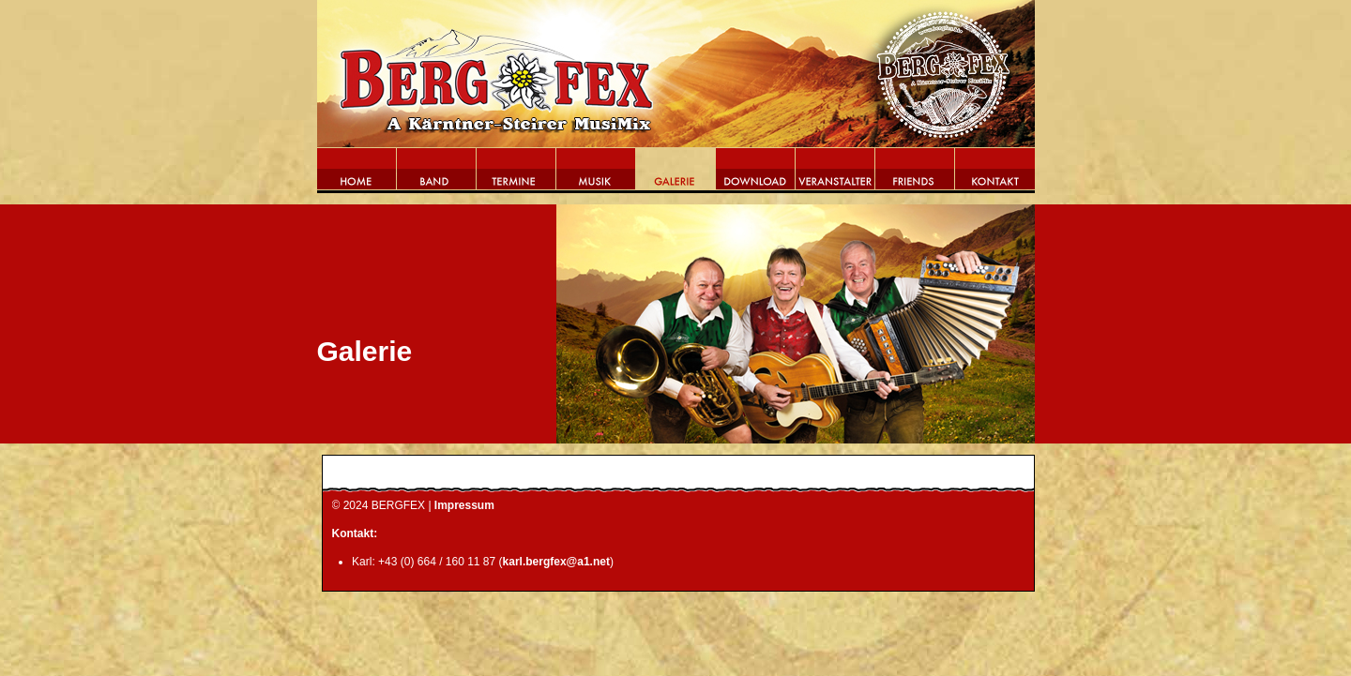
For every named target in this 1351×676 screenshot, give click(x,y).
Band (437, 174)
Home (357, 174)
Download (756, 174)
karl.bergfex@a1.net (556, 561)
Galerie (676, 174)
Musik (596, 174)
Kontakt (995, 174)
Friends (915, 174)
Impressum (464, 505)
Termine (516, 174)
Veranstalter (835, 174)
